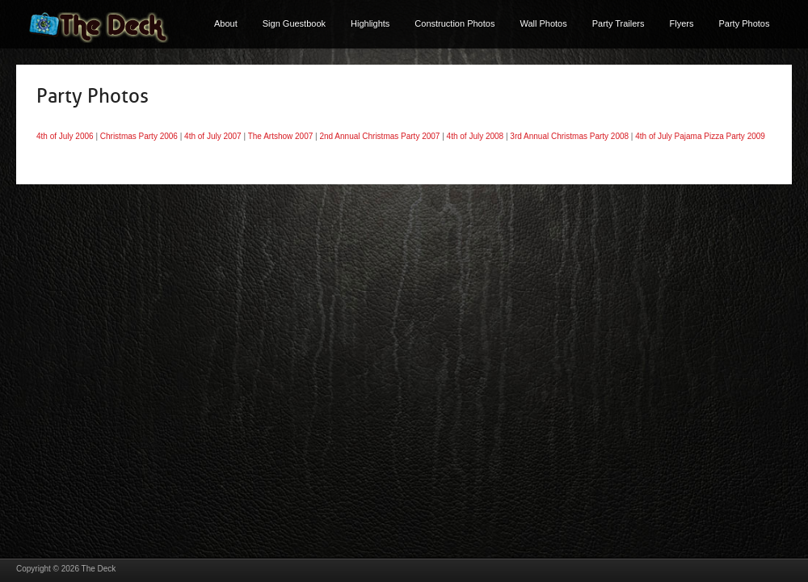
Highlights (370, 23)
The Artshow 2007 (281, 136)
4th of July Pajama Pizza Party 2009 (700, 136)
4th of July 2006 (65, 136)
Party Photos (743, 23)
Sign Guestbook (294, 23)
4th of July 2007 (213, 136)
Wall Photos (543, 23)
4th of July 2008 (475, 136)
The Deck (99, 568)
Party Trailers (618, 23)
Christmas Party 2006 (139, 136)
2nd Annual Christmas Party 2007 (379, 136)
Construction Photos (454, 23)
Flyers (682, 23)
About (226, 23)
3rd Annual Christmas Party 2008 (569, 136)
